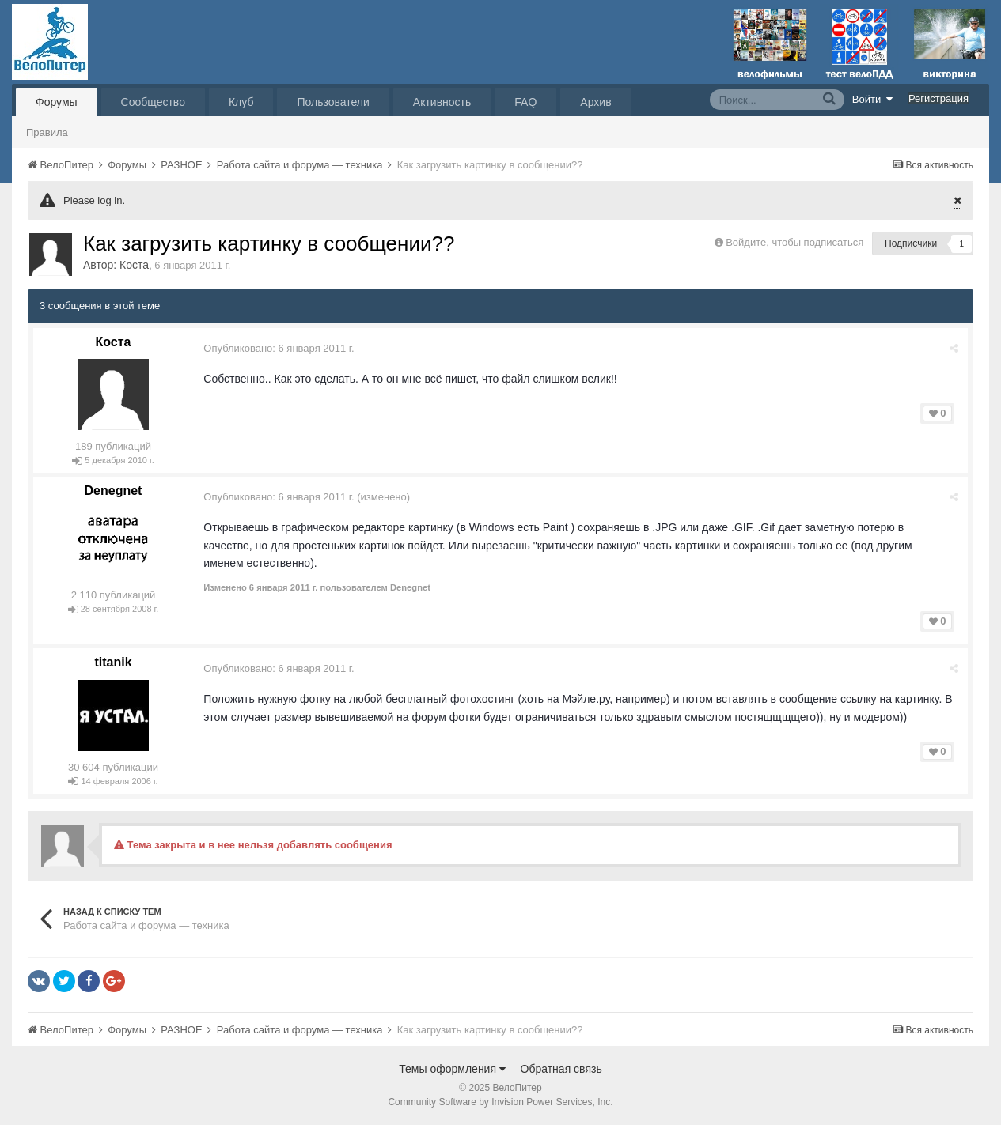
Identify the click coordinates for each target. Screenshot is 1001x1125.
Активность (442, 102)
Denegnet (113, 490)
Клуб (241, 102)
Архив (595, 102)
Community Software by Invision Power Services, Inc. (500, 1102)
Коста (134, 265)
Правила (47, 132)
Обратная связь (561, 1069)
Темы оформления (452, 1069)
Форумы (57, 102)
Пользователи (333, 102)
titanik (112, 662)
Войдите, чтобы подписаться (794, 242)
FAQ (525, 102)
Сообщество (153, 102)
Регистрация (938, 98)
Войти (872, 98)
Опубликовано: (279, 348)
